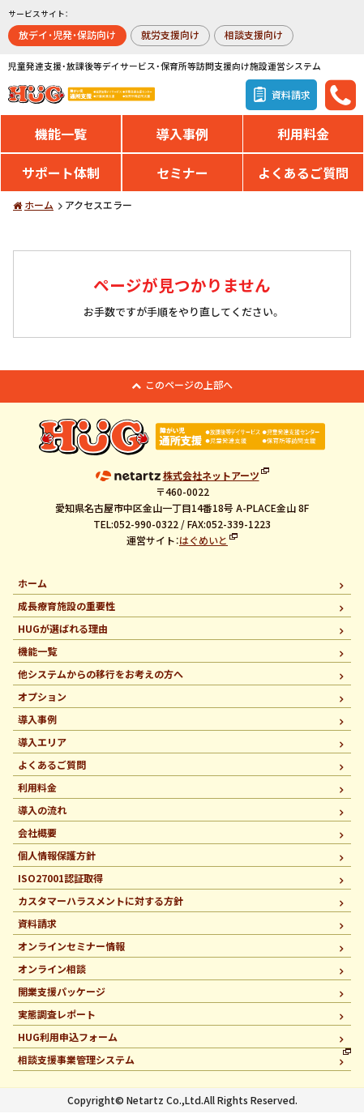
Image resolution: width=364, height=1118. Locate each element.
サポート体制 (61, 178)
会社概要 (37, 838)
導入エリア (42, 747)
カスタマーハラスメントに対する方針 (100, 906)
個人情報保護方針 (57, 861)
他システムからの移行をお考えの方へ (100, 679)
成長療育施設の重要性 (66, 611)
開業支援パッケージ (61, 997)
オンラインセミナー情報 (71, 951)
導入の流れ (42, 815)
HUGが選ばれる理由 (63, 634)
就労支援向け (170, 34)
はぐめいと (203, 545)
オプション (42, 702)
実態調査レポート (57, 1019)
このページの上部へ (189, 390)
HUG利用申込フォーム (68, 1042)
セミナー (182, 178)
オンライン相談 (52, 974)
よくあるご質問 (303, 178)
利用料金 (303, 139)
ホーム (39, 210)
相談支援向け (254, 34)
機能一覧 (61, 139)
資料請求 (37, 929)
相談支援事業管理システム (76, 1065)
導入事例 (182, 139)
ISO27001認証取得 (60, 883)
